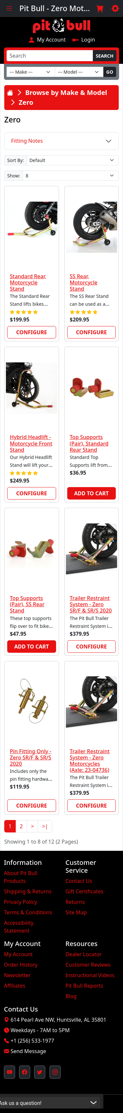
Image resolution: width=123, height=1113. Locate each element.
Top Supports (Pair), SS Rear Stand (27, 604)
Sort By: (15, 160)
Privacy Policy (20, 901)
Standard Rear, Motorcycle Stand (28, 282)
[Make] (31, 72)
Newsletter (17, 975)
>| (45, 826)
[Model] (79, 72)
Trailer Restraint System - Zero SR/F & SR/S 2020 (91, 604)
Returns (75, 901)
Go (109, 72)
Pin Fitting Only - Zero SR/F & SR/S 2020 (30, 757)
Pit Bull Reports (84, 985)
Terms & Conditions (28, 912)
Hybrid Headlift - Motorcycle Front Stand (31, 443)
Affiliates (14, 985)
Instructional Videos (90, 975)
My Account (47, 39)
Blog (71, 996)
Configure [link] (31, 332)
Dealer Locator (84, 954)
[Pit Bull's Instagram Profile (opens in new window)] (55, 1072)
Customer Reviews (88, 964)
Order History (20, 964)
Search (104, 56)
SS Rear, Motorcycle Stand (83, 282)
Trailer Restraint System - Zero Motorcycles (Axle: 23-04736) (90, 761)
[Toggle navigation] (9, 8)
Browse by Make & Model (66, 92)
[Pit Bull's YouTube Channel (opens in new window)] (9, 1072)
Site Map (76, 912)
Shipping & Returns (27, 891)
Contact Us (79, 881)
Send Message (28, 1051)
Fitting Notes (27, 140)
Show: (13, 176)
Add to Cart (91, 493)
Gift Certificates (85, 891)
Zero (26, 102)
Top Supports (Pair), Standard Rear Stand (89, 443)
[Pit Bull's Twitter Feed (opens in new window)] (39, 1072)
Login (83, 39)
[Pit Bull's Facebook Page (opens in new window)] (24, 1072)
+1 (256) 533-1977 (32, 1040)
